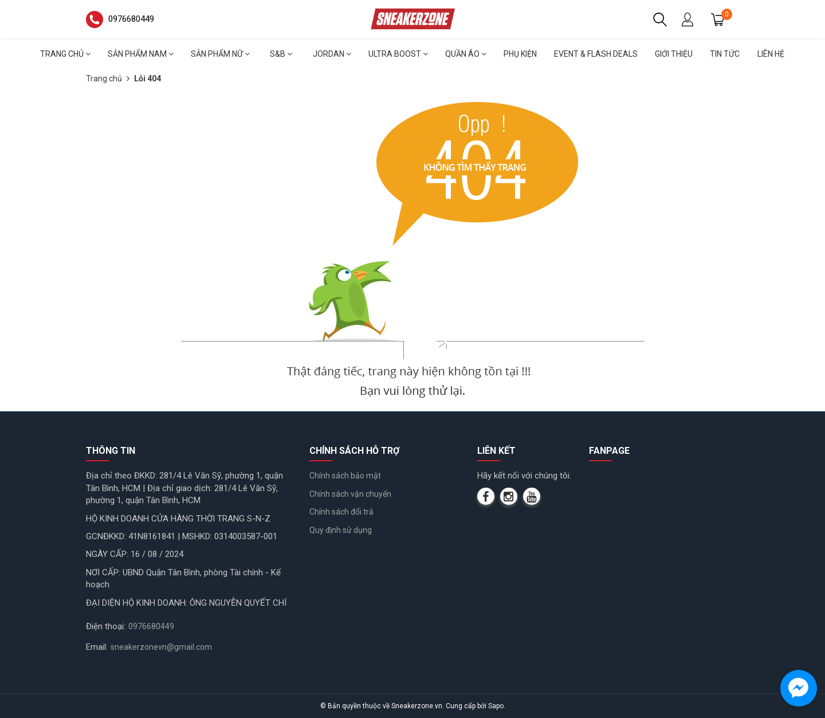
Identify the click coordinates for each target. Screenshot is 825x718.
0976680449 (151, 626)
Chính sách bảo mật (345, 475)
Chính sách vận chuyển (350, 494)
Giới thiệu (674, 53)
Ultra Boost (398, 53)
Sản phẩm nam (141, 53)
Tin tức (725, 53)
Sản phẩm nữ (220, 53)
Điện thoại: (105, 626)
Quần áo (465, 53)
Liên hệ (770, 53)
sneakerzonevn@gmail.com (161, 647)
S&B (281, 53)
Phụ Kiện (520, 53)
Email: (97, 647)
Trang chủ (65, 53)
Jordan (332, 53)
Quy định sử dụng (340, 530)
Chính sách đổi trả (341, 511)
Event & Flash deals (596, 53)
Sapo (496, 706)
